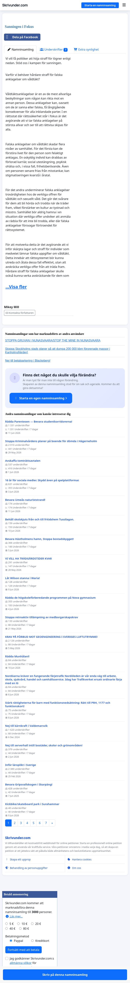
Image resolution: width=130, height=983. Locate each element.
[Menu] (124, 5)
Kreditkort (42, 951)
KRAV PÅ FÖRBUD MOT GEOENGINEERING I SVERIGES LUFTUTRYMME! (51, 647)
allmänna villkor (21, 974)
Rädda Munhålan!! (17, 667)
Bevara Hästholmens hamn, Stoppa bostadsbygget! (39, 549)
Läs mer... (14, 927)
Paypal (18, 951)
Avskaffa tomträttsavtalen (22, 471)
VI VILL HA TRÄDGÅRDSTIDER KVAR (28, 569)
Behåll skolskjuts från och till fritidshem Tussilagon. (39, 530)
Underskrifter (54, 49)
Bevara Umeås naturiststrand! (25, 510)
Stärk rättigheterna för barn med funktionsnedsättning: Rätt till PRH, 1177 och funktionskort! (57, 715)
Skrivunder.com (15, 5)
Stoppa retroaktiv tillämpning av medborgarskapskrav (41, 628)
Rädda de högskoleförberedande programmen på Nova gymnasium (50, 608)
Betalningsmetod (17, 947)
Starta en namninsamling (100, 5)
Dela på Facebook (21, 37)
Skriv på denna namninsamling (38, 327)
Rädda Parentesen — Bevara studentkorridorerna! (38, 432)
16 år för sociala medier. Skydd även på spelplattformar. (42, 491)
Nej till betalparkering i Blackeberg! (27, 371)
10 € (24, 934)
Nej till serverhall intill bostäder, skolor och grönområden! (43, 756)
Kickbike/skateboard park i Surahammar (32, 814)
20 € (38, 934)
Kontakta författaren (20, 313)
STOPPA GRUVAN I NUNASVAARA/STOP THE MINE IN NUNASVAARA (52, 351)
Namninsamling (20, 49)
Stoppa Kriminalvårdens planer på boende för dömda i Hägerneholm (51, 452)
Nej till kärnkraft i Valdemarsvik (26, 736)
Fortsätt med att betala (23, 960)
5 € (12, 934)
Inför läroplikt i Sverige (20, 775)
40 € (12, 939)
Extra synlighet (86, 49)
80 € (26, 939)
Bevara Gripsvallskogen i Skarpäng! (28, 795)
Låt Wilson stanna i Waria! (22, 589)
